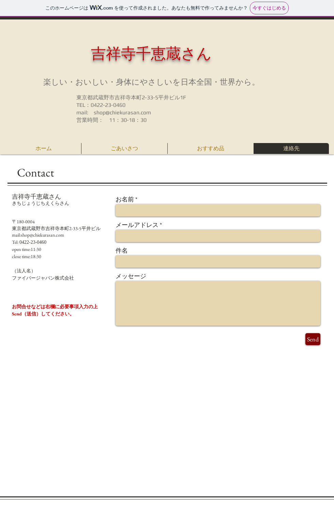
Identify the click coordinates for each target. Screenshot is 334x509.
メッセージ (131, 276)
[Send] (312, 339)
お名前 (125, 199)
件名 (122, 251)
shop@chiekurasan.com (122, 112)
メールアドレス (137, 225)
